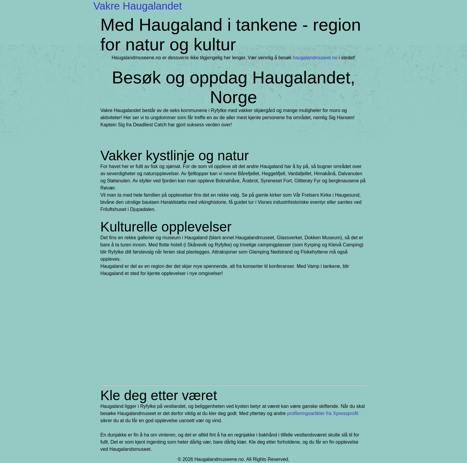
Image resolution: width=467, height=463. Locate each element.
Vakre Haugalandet (137, 6)
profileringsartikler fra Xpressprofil (322, 413)
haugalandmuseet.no (315, 57)
